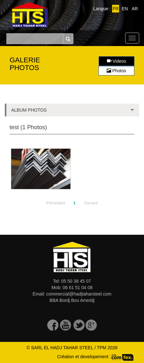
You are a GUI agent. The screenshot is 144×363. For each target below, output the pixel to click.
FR (116, 8)
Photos (116, 70)
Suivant (91, 203)
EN (125, 8)
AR (135, 8)
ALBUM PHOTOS (72, 111)
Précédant (55, 203)
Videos (116, 61)
